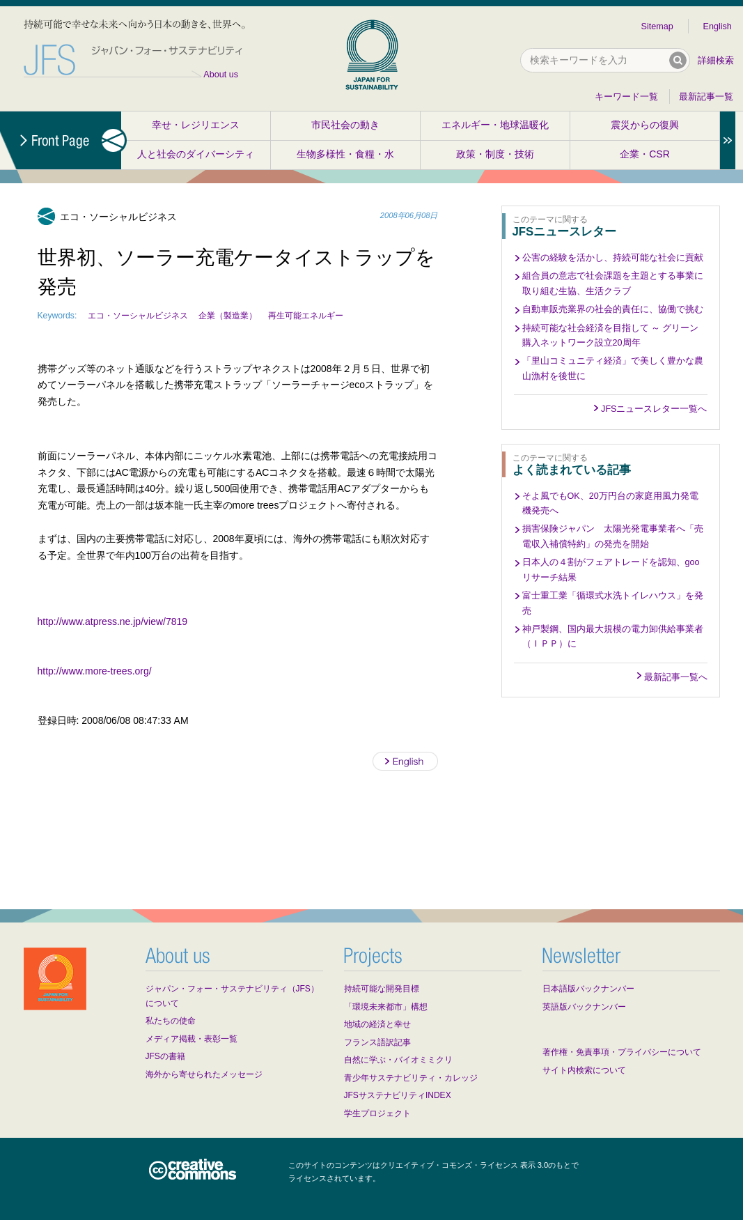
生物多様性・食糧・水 (345, 154)
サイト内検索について (584, 1070)
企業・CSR (645, 154)
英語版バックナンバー (584, 1007)
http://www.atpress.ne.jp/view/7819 (113, 621)
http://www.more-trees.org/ (95, 671)
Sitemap (657, 26)
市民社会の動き (345, 124)
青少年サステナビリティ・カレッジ (411, 1078)
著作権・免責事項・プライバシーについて (621, 1052)
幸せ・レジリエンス (196, 124)
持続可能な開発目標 (381, 989)
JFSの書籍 (165, 1056)
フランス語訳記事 (377, 1042)
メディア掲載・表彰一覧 (191, 1039)
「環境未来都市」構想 (386, 1007)
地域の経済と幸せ (377, 1024)
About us (220, 74)
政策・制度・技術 (495, 154)
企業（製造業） (227, 316)
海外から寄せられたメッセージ (204, 1074)
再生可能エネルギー (305, 316)
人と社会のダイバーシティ (195, 154)
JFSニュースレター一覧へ (654, 409)
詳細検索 (716, 60)
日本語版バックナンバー (588, 989)
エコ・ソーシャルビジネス (138, 316)
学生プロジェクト (377, 1113)
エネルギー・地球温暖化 (495, 124)
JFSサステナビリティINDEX (397, 1095)
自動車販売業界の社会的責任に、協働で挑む (612, 309)
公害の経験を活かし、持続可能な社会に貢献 (612, 258)
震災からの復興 (645, 124)
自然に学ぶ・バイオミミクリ (398, 1060)
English (717, 26)
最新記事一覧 (706, 97)
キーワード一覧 (626, 97)
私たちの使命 (171, 1021)
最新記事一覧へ (675, 677)
